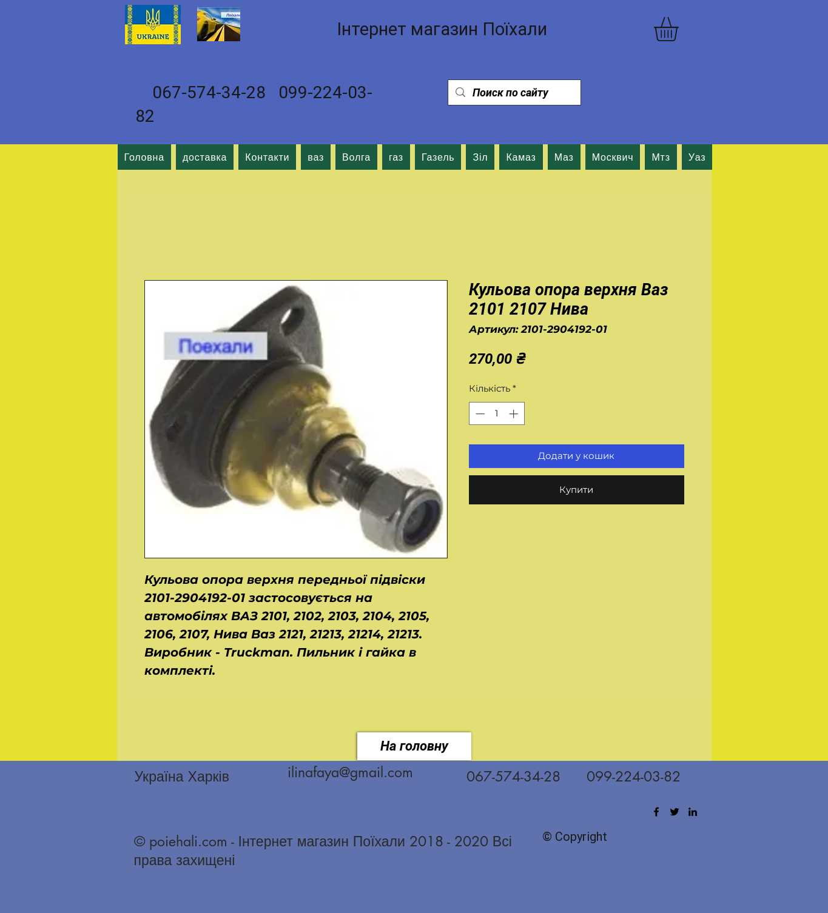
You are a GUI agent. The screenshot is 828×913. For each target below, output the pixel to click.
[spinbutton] (496, 414)
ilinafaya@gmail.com (350, 772)
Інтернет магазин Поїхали (442, 29)
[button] (680, 29)
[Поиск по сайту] (514, 92)
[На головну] (414, 746)
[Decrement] (479, 414)
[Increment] (515, 414)
